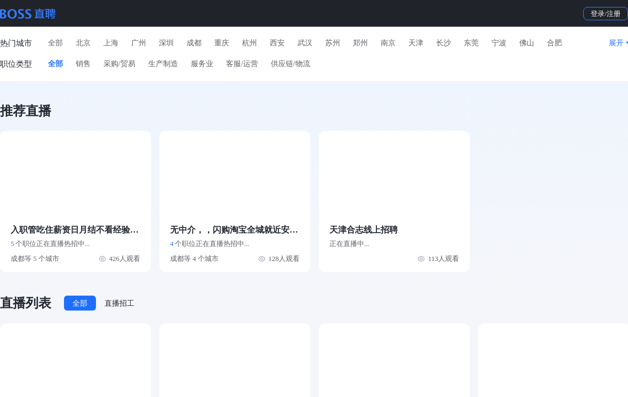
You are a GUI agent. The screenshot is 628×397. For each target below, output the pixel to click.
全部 (55, 43)
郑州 (360, 43)
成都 (194, 43)
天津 (415, 43)
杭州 (249, 43)
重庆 (221, 43)
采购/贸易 (119, 64)
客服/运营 (242, 64)
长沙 (443, 43)
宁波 (499, 43)
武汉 (304, 43)
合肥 (554, 43)
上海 (110, 43)
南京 (388, 43)
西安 (277, 43)
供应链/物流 (290, 64)
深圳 (166, 43)
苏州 (332, 43)
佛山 (526, 43)
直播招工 (119, 303)
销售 (83, 64)
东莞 (471, 43)
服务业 (202, 64)
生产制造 (163, 64)
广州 (138, 43)
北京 (83, 43)
